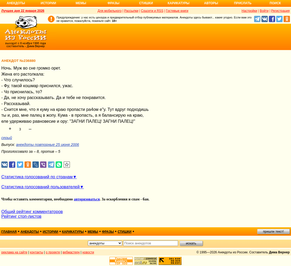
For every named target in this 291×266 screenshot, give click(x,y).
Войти (264, 11)
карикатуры (73, 232)
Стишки (146, 3)
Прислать (242, 3)
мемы (93, 232)
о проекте (53, 252)
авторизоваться (87, 199)
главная (9, 232)
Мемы (81, 3)
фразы (108, 232)
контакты (36, 252)
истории (50, 232)
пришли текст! (273, 231)
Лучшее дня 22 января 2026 (22, 11)
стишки (124, 232)
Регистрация (280, 11)
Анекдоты (16, 3)
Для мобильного (110, 11)
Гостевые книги (177, 11)
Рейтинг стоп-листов (21, 216)
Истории (48, 3)
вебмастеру (71, 252)
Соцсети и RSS (152, 11)
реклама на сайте (14, 252)
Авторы (211, 3)
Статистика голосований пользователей (40, 187)
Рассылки (131, 11)
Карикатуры (178, 3)
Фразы (113, 3)
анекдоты (30, 232)
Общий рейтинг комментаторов (32, 211)
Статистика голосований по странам (37, 177)
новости (88, 252)
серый (6, 138)
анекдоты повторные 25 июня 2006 (47, 144)
